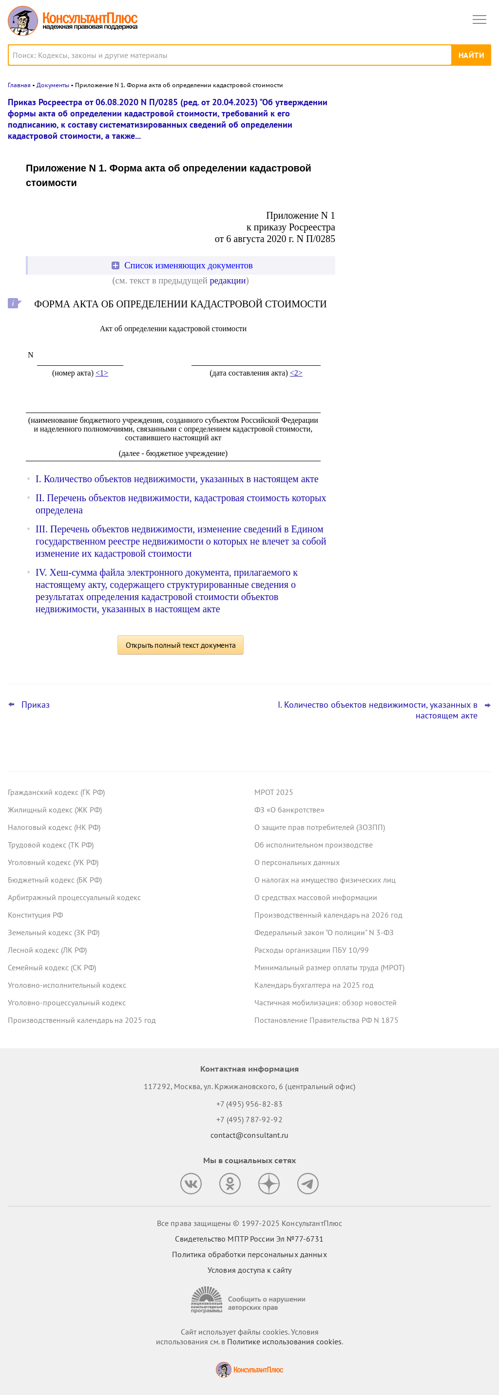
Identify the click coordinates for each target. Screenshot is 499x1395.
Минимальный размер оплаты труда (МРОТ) (329, 967)
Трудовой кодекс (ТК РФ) (51, 844)
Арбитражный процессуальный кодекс (74, 897)
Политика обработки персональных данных (249, 1254)
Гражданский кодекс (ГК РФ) (56, 792)
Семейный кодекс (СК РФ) (52, 967)
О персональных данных (297, 862)
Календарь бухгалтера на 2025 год (314, 985)
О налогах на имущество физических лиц (325, 880)
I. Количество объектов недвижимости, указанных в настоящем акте (177, 478)
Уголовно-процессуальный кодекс (67, 1002)
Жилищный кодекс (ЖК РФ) (55, 809)
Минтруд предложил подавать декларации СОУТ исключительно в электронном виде (413, 301)
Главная (19, 85)
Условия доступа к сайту (249, 1270)
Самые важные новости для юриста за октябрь (418, 254)
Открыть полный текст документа (181, 645)
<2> (296, 373)
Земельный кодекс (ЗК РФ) (53, 932)
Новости (389, 108)
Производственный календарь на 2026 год (328, 915)
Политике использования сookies (284, 1341)
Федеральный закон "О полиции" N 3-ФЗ (324, 932)
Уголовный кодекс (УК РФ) (53, 862)
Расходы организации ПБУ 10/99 (311, 950)
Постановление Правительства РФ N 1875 (326, 1020)
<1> (102, 373)
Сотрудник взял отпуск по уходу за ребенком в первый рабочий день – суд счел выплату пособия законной (414, 205)
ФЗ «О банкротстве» (289, 809)
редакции (228, 280)
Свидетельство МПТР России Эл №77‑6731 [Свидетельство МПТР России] (249, 1239)
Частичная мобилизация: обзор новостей (325, 1002)
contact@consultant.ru (249, 1135)
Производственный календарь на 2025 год (82, 1020)
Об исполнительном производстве (313, 844)
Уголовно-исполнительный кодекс (67, 985)
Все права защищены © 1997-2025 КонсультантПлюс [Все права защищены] (249, 1223)
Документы (53, 85)
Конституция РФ (35, 915)
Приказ (35, 704)
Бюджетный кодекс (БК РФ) (55, 880)
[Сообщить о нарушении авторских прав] (249, 1299)
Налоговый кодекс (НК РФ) (54, 827)
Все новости (375, 333)
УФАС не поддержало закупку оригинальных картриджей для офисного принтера (406, 152)
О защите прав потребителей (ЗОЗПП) (319, 827)
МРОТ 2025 (273, 792)
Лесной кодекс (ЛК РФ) (47, 950)
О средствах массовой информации (315, 897)
